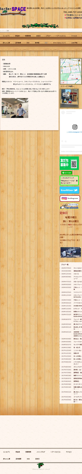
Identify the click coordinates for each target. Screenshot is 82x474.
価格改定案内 (77, 271)
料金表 (17, 36)
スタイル (76, 274)
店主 (46, 43)
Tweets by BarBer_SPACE (67, 261)
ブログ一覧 (64, 264)
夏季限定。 (77, 381)
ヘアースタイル (61, 36)
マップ (48, 469)
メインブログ (41, 452)
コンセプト (6, 36)
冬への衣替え (77, 356)
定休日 (38, 36)
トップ (2, 30)
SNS (28, 43)
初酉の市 (76, 353)
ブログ (48, 36)
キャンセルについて (59, 43)
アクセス (74, 36)
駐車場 (37, 43)
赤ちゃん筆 (6, 43)
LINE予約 (74, 43)
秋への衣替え (77, 359)
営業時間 (28, 36)
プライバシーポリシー (38, 469)
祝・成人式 (77, 347)
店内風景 (18, 43)
